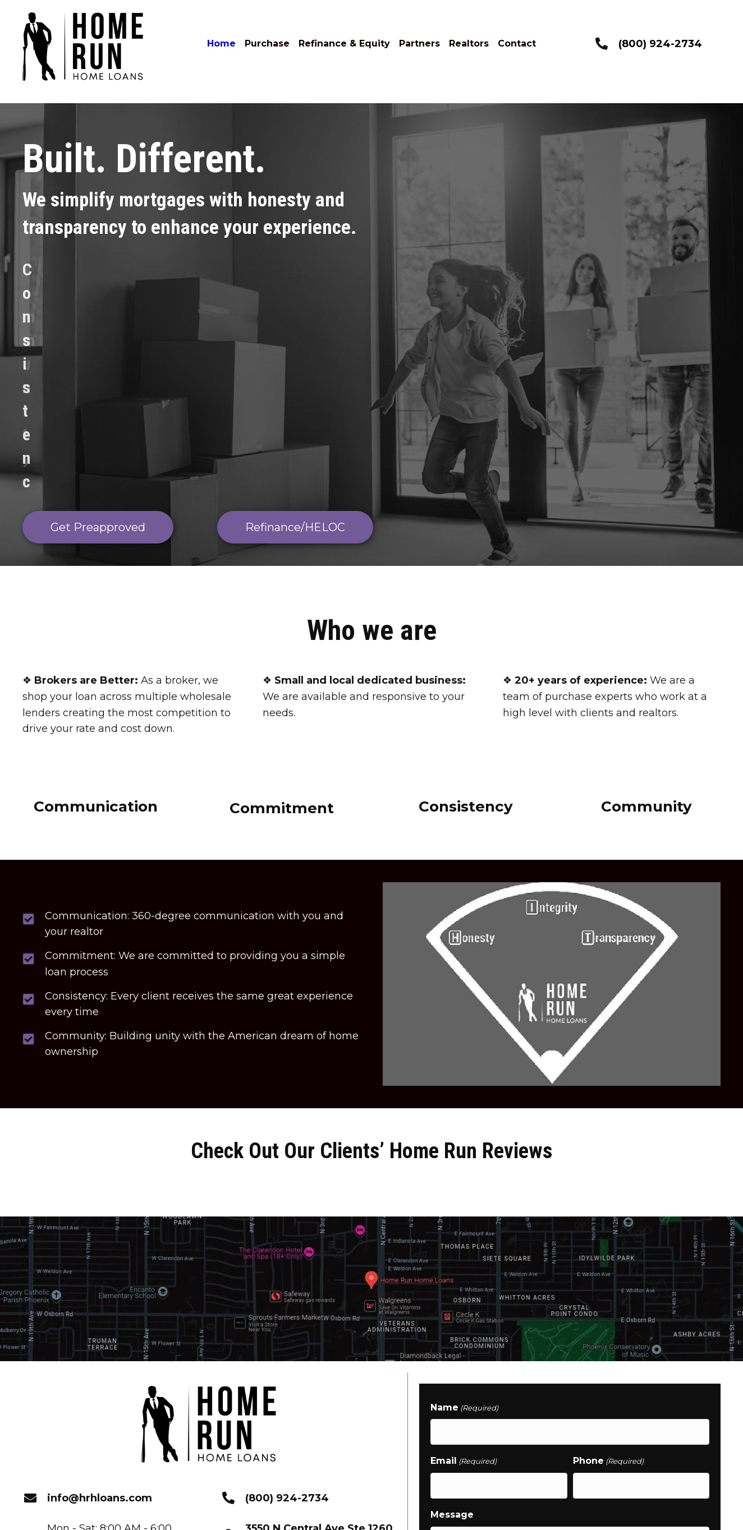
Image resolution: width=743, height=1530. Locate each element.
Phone (608, 1278)
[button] (152, 1426)
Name (464, 1228)
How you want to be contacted (505, 1409)
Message (452, 1327)
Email (463, 1278)
